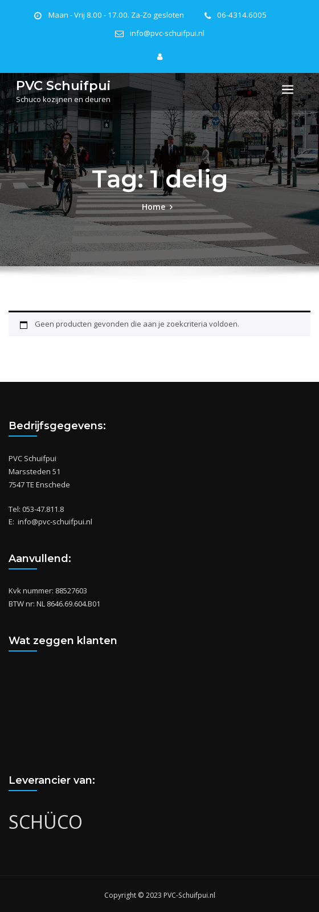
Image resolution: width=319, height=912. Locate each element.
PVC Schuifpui (60, 83)
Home (153, 204)
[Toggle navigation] (287, 88)
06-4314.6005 (237, 15)
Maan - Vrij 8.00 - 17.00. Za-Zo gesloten (118, 15)
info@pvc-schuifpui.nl (167, 33)
